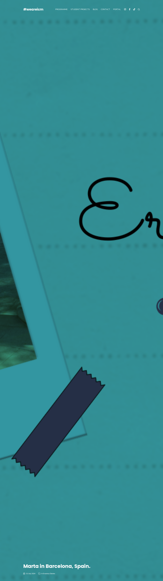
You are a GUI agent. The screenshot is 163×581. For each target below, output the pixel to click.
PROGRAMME (61, 9)
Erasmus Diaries (49, 574)
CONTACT (105, 9)
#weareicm (33, 9)
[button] (138, 9)
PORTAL (117, 9)
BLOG (95, 9)
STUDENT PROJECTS (80, 9)
